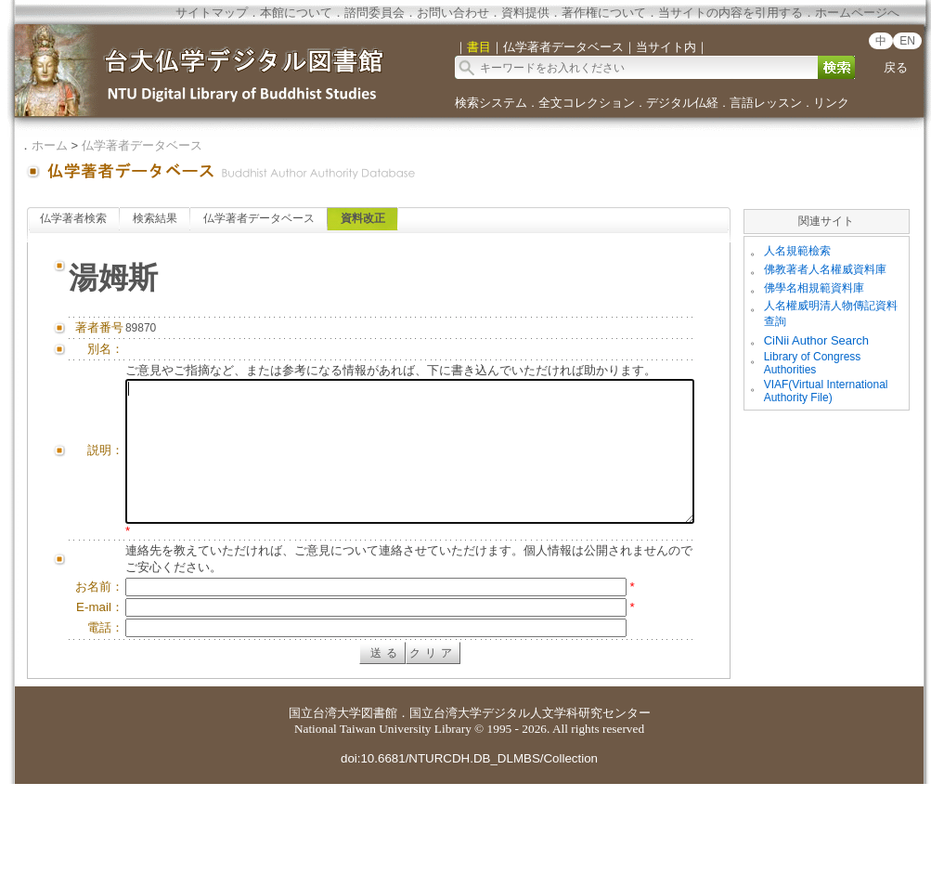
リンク (831, 103)
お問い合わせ (453, 13)
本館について (296, 13)
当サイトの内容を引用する (730, 13)
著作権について (604, 13)
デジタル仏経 (682, 103)
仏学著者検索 (73, 218)
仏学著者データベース (142, 145)
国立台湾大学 (325, 816)
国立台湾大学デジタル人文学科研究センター (530, 816)
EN (907, 40)
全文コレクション (586, 103)
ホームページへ (857, 13)
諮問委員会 (374, 13)
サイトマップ (211, 13)
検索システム (491, 103)
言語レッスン (766, 103)
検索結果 (155, 218)
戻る (896, 67)
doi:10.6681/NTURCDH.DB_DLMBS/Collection (469, 861)
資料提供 (525, 13)
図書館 (379, 816)
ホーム (50, 145)
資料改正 (363, 218)
